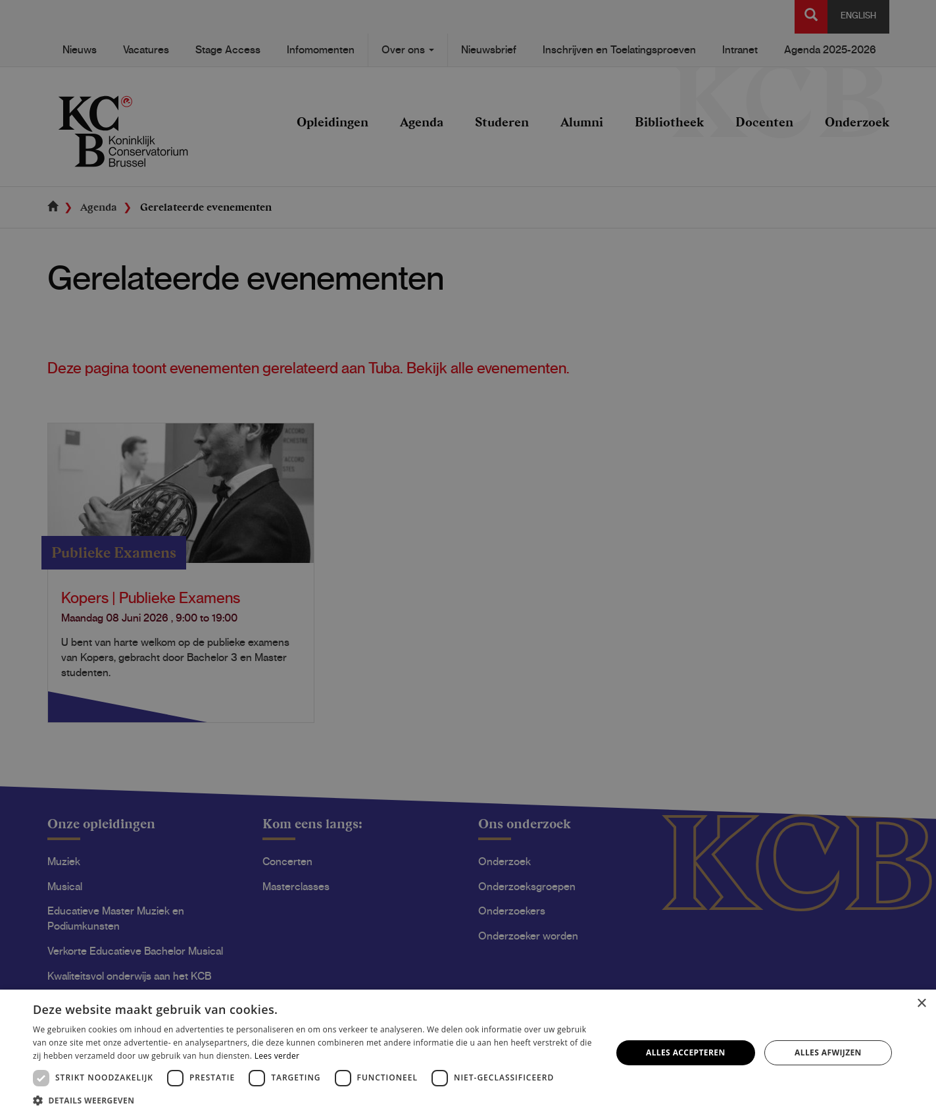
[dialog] (468, 558)
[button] (313, 1100)
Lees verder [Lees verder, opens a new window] (277, 1055)
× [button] (921, 1004)
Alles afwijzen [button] (828, 1052)
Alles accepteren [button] (686, 1052)
